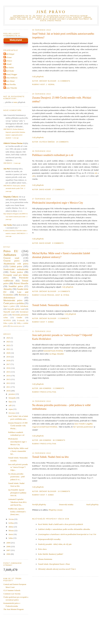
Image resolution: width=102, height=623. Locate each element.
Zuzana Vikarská (10, 88)
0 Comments (58, 243)
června (11, 519)
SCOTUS (7, 320)
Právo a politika (48, 392)
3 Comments (63, 318)
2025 (8, 338)
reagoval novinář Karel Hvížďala (45, 427)
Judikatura (10, 254)
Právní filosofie (21, 283)
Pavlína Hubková (10, 78)
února (11, 534)
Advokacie (24, 306)
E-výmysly (21, 320)
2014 (8, 375)
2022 (8, 345)
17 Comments (58, 189)
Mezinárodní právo (13, 300)
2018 (8, 360)
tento (15, 102)
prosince (12, 394)
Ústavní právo (12, 260)
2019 (8, 357)
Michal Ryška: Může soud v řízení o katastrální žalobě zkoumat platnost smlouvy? (61, 255)
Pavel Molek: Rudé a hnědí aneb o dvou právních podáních (60, 524)
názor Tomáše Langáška (83, 424)
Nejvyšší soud (9, 312)
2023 (8, 341)
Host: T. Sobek (47, 322)
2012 (8, 383)
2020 (8, 353)
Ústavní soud (11, 258)
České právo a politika (14, 303)
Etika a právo (8, 323)
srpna (11, 409)
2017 (8, 364)
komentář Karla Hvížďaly (53, 351)
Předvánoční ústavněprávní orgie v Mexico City (57, 202)
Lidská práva (16, 266)
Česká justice (16, 272)
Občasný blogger (10, 74)
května (11, 523)
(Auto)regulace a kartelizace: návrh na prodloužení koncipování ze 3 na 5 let (67, 534)
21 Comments (64, 81)
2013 (8, 379)
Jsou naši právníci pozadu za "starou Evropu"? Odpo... (18, 467)
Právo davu (42, 549)
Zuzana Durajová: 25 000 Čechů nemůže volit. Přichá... (17, 426)
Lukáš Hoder (9, 71)
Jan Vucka (8, 225)
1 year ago (15, 138)
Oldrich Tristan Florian (13, 143)
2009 (8, 543)
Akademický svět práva (16, 263)
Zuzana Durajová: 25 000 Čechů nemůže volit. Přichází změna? (61, 99)
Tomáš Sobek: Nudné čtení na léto (50, 456)
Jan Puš (7, 169)
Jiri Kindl (7, 64)
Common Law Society (12, 594)
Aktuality (8, 289)
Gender (19, 317)
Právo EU (11, 251)
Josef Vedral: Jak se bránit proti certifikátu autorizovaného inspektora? (63, 35)
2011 (8, 387)
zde (96, 173)
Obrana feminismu (45, 559)
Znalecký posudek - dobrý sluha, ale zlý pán (55, 544)
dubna (11, 527)
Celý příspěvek (38, 76)
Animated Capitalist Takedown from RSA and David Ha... (17, 502)
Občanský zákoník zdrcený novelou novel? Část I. (57, 569)
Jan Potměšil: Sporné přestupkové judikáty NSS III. (17, 493)
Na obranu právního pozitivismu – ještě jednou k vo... (16, 477)
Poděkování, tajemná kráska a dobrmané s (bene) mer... (17, 511)
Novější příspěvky (39, 504)
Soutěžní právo (16, 286)
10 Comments (64, 491)
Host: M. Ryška (62, 295)
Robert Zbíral (9, 81)
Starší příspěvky (92, 504)
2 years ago (17, 163)
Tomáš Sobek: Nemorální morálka (50, 305)
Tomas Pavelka (10, 84)
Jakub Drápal (9, 54)
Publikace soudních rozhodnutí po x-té (52, 155)
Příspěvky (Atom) (55, 510)
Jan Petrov (8, 61)
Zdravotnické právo (16, 326)
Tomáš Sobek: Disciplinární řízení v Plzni (54, 564)
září (10, 405)
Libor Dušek (9, 67)
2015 (8, 372)
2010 (8, 391)
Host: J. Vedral (47, 84)
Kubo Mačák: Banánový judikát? (50, 554)
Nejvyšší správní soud (15, 309)
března (11, 530)
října (11, 402)
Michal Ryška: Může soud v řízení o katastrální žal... (18, 451)
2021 (8, 349)
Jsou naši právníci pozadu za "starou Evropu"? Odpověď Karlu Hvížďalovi (62, 337)
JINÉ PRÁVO (51, 12)
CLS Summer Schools (12, 590)
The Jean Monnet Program (14, 609)
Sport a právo (9, 306)
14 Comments (64, 291)
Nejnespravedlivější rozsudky (49, 539)
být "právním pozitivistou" (83, 427)
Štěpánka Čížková (11, 197)
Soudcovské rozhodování (16, 269)
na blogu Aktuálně (56, 354)
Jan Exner (8, 57)
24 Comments (62, 142)
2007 (8, 550)
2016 (8, 368)
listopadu (12, 398)
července (12, 413)
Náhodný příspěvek (16, 40)
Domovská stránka (66, 504)
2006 (8, 554)
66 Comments (59, 440)
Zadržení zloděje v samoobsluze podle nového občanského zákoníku (64, 529)
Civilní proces (47, 295)
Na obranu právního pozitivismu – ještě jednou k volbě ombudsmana (61, 407)
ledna (11, 538)
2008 (8, 546)
